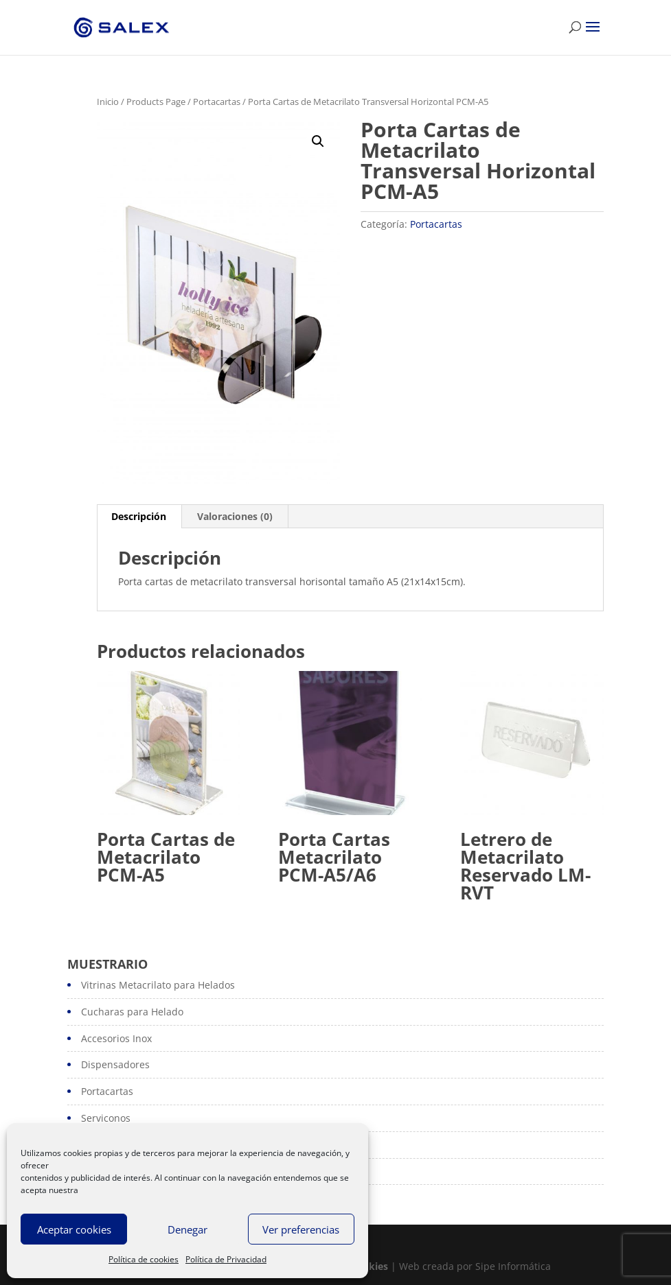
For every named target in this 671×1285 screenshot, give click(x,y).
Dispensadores (115, 1064)
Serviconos (105, 1117)
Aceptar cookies (74, 1229)
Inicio (108, 101)
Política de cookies (144, 1259)
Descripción (138, 516)
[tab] (139, 516)
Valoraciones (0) (235, 516)
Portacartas (216, 101)
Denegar (187, 1229)
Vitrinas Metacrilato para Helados (158, 984)
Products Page (155, 101)
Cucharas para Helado (132, 1011)
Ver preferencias (300, 1229)
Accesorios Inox (116, 1038)
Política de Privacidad (225, 1259)
